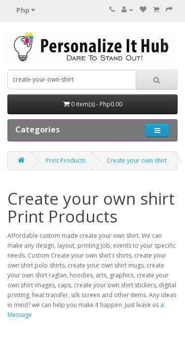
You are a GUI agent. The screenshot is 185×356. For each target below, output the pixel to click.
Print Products (65, 160)
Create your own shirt (137, 160)
